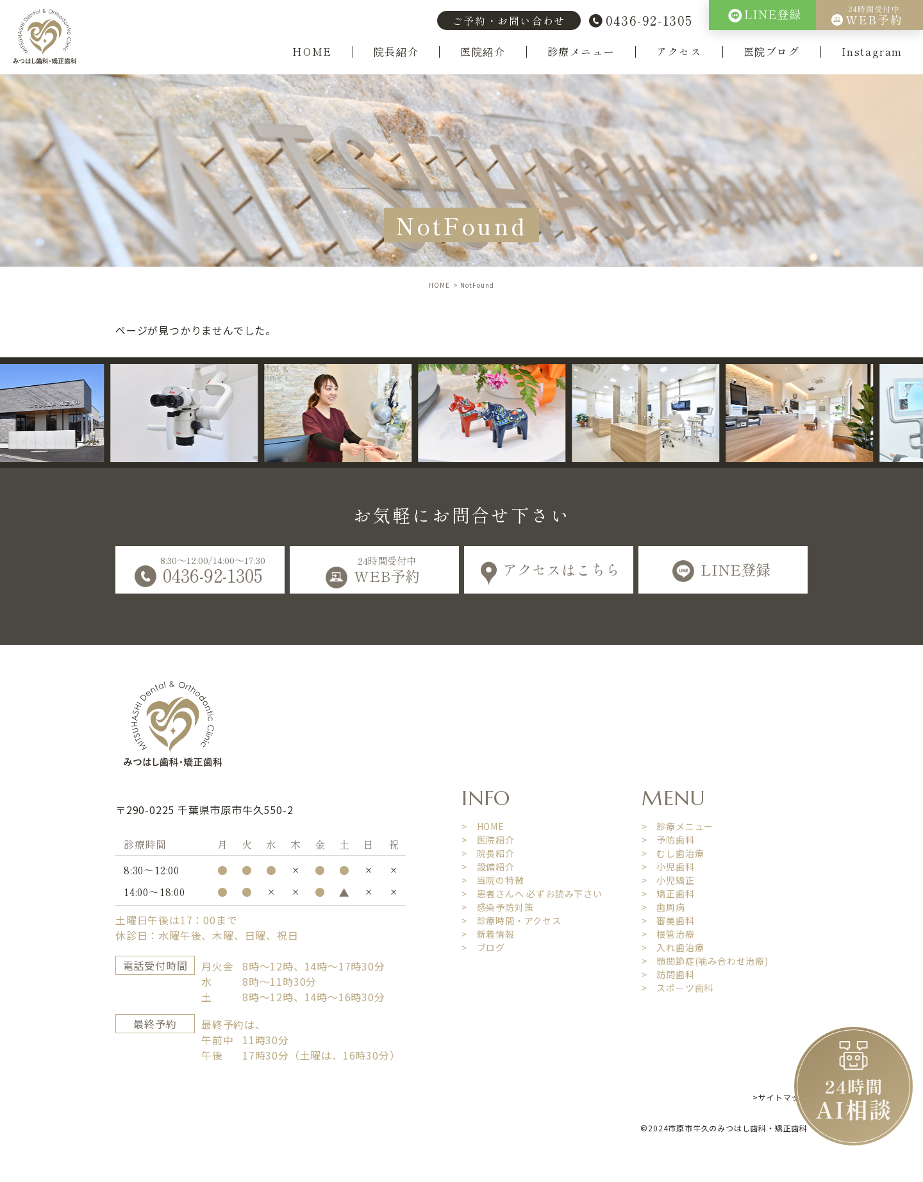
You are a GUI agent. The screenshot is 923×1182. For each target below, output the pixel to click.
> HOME (483, 826)
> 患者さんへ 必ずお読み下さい (532, 893)
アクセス (678, 52)
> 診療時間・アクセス (511, 920)
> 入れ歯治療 (673, 947)
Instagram (872, 52)
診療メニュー (581, 52)
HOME (311, 52)
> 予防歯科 (668, 839)
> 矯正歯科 (668, 893)
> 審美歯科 (668, 920)
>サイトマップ (780, 1097)
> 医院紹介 (488, 839)
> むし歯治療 (673, 853)
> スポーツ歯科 (677, 987)
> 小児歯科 (668, 866)
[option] (200, 413)
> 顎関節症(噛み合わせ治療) (705, 960)
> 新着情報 (488, 934)
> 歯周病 (663, 907)
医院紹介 (482, 52)
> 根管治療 (668, 934)
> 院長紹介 (488, 853)
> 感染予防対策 (497, 907)
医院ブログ (772, 52)
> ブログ (483, 947)
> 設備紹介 (488, 866)
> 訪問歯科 (668, 974)
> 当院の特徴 (493, 880)
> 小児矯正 (668, 880)
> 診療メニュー (677, 826)
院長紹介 (396, 52)
